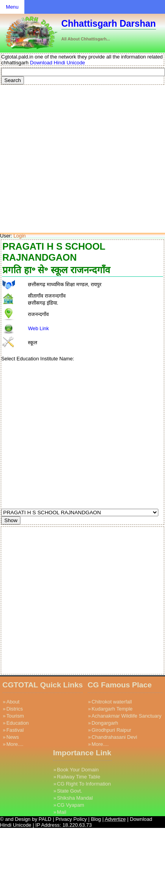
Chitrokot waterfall (112, 702)
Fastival (15, 730)
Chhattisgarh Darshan (108, 23)
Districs (14, 709)
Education (17, 723)
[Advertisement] (73, 159)
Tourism (15, 716)
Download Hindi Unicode (57, 63)
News (12, 737)
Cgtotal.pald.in (17, 57)
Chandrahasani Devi (114, 737)
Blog (96, 819)
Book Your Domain (78, 770)
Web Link (38, 328)
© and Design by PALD (25, 819)
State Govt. (69, 791)
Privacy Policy (71, 819)
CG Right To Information (84, 784)
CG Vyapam (70, 805)
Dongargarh (105, 723)
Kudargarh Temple (112, 709)
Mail (61, 812)
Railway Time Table (78, 777)
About (12, 702)
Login (19, 236)
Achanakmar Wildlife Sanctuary (126, 716)
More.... (14, 744)
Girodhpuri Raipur (111, 730)
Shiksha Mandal (75, 798)
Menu (12, 7)
